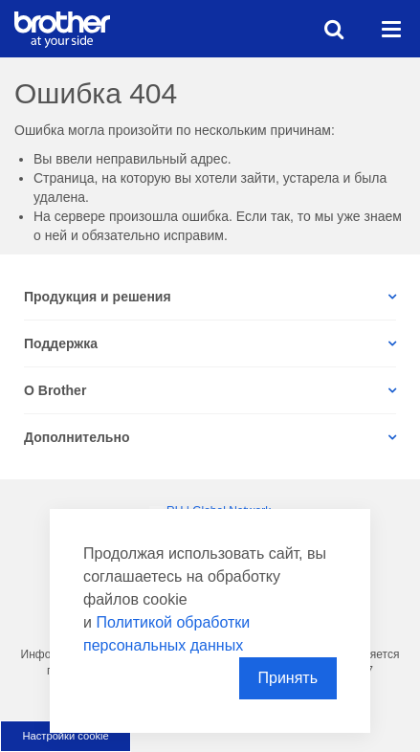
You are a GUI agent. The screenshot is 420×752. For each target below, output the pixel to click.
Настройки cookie (65, 735)
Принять (288, 678)
